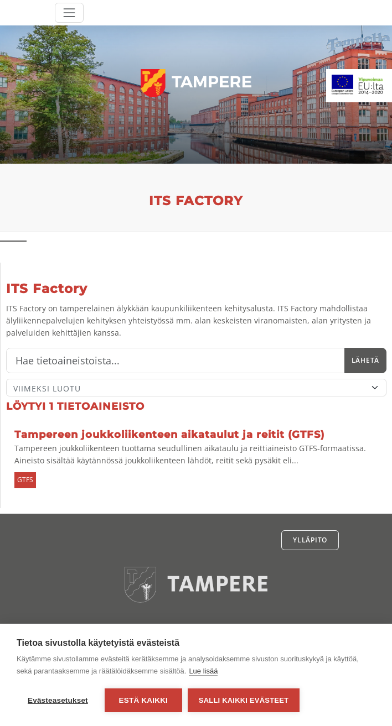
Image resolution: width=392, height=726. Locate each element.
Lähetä (365, 360)
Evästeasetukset (58, 700)
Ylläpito (310, 540)
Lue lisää (203, 671)
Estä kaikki (143, 700)
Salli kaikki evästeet (243, 700)
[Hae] (175, 360)
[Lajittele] (196, 387)
